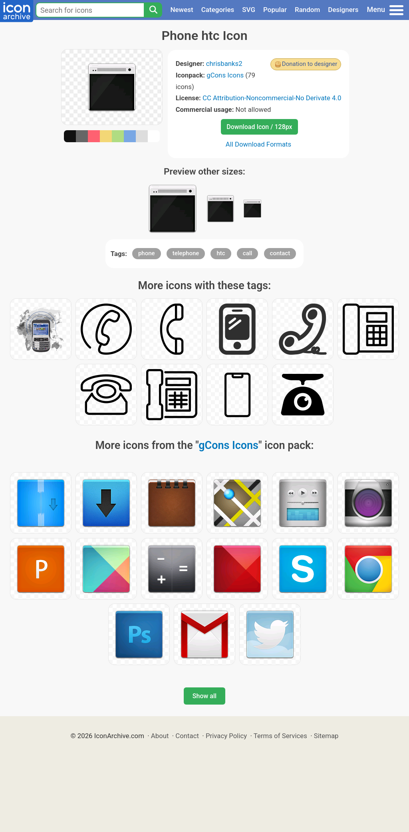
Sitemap (326, 736)
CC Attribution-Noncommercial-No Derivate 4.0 (272, 98)
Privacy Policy (226, 736)
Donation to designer (310, 64)
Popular (275, 10)
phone (146, 253)
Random (307, 10)
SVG (248, 10)
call (247, 253)
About (160, 736)
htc (220, 253)
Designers (343, 10)
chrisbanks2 (224, 64)
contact (280, 253)
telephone (186, 253)
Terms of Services (280, 736)
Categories (217, 10)
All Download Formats (259, 144)
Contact (187, 736)
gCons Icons (225, 75)
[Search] (153, 10)
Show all (204, 696)
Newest (181, 10)
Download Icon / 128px (259, 127)
